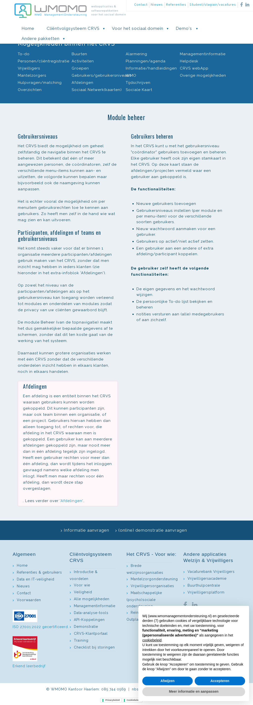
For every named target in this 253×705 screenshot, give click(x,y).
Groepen (80, 68)
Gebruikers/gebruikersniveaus (101, 75)
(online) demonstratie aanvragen (152, 530)
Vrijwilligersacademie (207, 578)
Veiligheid (83, 592)
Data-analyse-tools (91, 613)
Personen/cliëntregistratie (43, 61)
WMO (131, 75)
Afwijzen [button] (168, 681)
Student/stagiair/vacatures (213, 5)
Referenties (176, 5)
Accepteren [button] (220, 681)
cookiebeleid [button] (152, 640)
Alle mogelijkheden (91, 599)
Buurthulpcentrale (204, 585)
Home (22, 565)
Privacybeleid (112, 700)
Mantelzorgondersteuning (154, 579)
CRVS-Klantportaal (91, 633)
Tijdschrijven (138, 82)
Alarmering (136, 54)
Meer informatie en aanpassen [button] (194, 691)
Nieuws (157, 5)
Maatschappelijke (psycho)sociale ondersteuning (144, 599)
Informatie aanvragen (86, 530)
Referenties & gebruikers (39, 572)
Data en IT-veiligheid (35, 579)
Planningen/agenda (146, 61)
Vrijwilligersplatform (206, 592)
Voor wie (82, 585)
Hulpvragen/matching (40, 82)
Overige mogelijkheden (203, 75)
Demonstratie (86, 627)
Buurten (79, 54)
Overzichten (30, 90)
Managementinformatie (203, 54)
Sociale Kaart (139, 90)
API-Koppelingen (89, 620)
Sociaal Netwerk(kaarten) (97, 90)
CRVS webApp (194, 68)
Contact (141, 5)
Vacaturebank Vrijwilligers (211, 572)
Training (81, 640)
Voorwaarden (29, 600)
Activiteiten (83, 61)
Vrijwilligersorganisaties (152, 586)
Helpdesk (189, 61)
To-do (24, 54)
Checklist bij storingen (94, 647)
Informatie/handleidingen (151, 68)
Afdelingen (82, 82)
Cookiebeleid (134, 700)
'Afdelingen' (71, 501)
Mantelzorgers (32, 75)
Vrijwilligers (29, 68)
